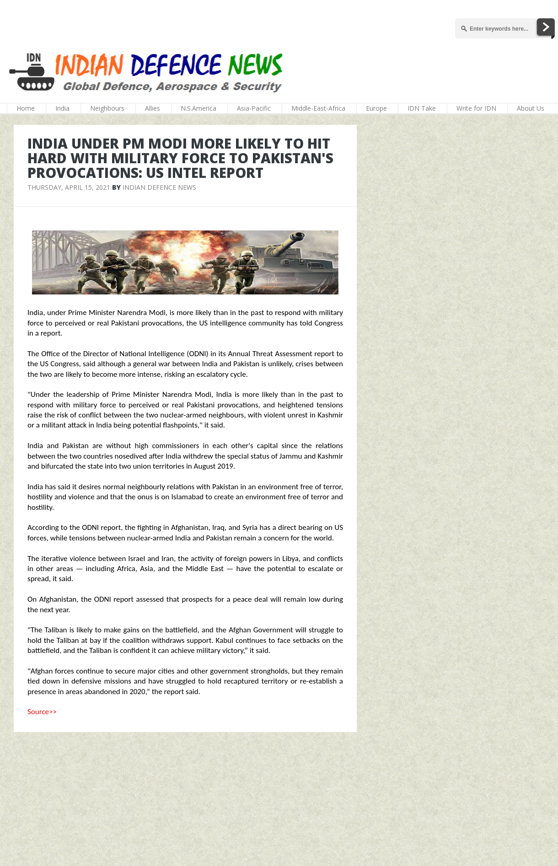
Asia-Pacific (254, 108)
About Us (530, 108)
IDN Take (422, 108)
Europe (376, 108)
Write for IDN (476, 108)
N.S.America (198, 108)
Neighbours (107, 108)
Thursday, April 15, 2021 (68, 187)
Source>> (42, 711)
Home (25, 108)
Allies (152, 108)
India (62, 108)
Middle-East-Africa (318, 108)
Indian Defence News (159, 187)
